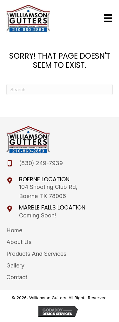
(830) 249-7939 (41, 163)
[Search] (59, 89)
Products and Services (36, 253)
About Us (18, 242)
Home (14, 230)
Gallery (15, 265)
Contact (16, 277)
